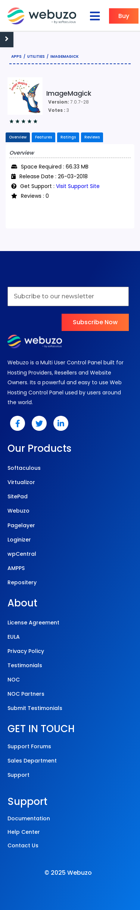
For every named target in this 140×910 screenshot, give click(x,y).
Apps (16, 56)
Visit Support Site (78, 186)
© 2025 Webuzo (68, 872)
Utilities (36, 56)
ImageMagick (64, 56)
